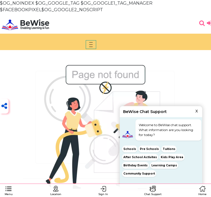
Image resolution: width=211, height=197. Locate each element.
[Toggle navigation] (91, 44)
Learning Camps (164, 165)
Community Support (139, 173)
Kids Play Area (172, 157)
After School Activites (140, 157)
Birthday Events (135, 165)
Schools (130, 149)
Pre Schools (149, 149)
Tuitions (169, 149)
